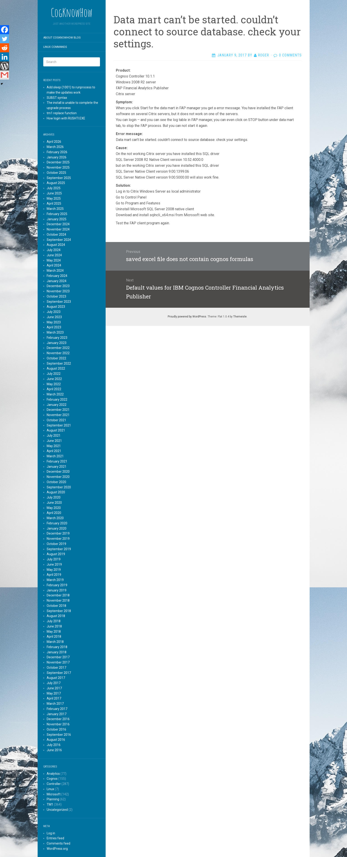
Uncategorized (57, 809)
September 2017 (59, 673)
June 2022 (54, 379)
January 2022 (56, 405)
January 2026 (56, 157)
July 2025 (54, 188)
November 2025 (58, 167)
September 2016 (59, 734)
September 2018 (59, 611)
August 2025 (56, 183)
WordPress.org (57, 848)
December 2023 (58, 286)
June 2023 (54, 317)
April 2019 (54, 574)
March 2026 (55, 147)
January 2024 (56, 281)
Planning (53, 799)
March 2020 (55, 518)
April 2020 (54, 513)
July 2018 (54, 621)
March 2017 (55, 703)
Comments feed (58, 843)
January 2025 (56, 219)
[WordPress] (4, 65)
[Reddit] (4, 47)
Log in (51, 833)
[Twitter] (4, 38)
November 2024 (58, 229)
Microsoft (54, 794)
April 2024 (54, 265)
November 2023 (58, 291)
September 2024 (59, 240)
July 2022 (54, 373)
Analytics (53, 773)
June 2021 (54, 441)
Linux (50, 789)
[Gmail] (4, 75)
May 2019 (54, 569)
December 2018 (58, 595)
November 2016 (58, 724)
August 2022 (56, 368)
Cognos (52, 778)
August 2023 (56, 306)
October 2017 (56, 667)
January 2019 (56, 590)
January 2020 (56, 528)
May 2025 (54, 198)
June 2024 (54, 255)
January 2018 (56, 652)
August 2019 (56, 554)
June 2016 (54, 750)
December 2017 (58, 657)
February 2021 (57, 461)
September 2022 (59, 363)
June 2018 (54, 626)
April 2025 (54, 203)
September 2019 (59, 549)
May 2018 (54, 631)
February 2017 (57, 709)
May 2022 (54, 384)
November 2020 (58, 477)
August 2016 (56, 739)
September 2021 (59, 425)
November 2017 (58, 662)
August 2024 (56, 245)
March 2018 (55, 642)
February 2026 (57, 152)
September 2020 (59, 487)
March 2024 (55, 270)
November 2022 (58, 353)
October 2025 (56, 172)
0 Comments (290, 55)
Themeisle (240, 316)
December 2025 (58, 162)
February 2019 (57, 585)
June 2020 (54, 502)
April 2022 (54, 389)
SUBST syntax (57, 97)
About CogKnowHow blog (62, 37)
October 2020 (56, 482)
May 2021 (54, 446)
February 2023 (57, 337)
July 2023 (54, 312)
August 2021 (56, 430)
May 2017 (54, 693)
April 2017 (54, 698)
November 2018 (58, 600)
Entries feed (55, 838)
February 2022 (57, 399)
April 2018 (54, 636)
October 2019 (56, 544)
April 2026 (54, 141)
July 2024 (54, 250)
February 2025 (57, 214)
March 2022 (55, 394)
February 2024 (57, 276)
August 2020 (56, 492)
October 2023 (56, 296)
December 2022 (58, 348)
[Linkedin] (4, 56)
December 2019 (58, 533)
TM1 (50, 804)
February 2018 (57, 647)
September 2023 (59, 301)
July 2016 (54, 745)
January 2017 (56, 714)
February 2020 (57, 523)
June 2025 (54, 193)
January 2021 (56, 466)
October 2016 (56, 729)
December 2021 (58, 410)
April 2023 (54, 327)
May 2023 (54, 322)
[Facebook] (4, 29)
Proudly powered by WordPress (187, 316)
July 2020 (54, 497)
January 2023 (56, 343)
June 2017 (54, 688)
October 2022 (56, 358)
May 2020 (54, 508)
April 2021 (54, 451)
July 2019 (54, 559)
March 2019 (55, 580)
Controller (54, 784)
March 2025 (55, 209)
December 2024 (58, 224)
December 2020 (58, 471)
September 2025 (59, 178)
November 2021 (58, 415)
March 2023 (55, 332)
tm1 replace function (62, 113)
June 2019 (54, 564)
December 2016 (58, 719)
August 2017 (56, 678)
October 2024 (56, 234)
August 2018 (56, 616)
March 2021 (55, 456)
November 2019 (58, 538)
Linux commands (55, 46)
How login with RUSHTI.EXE (66, 118)
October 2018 (56, 606)
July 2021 (54, 435)
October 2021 (56, 420)
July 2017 (54, 683)
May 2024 (54, 260)
